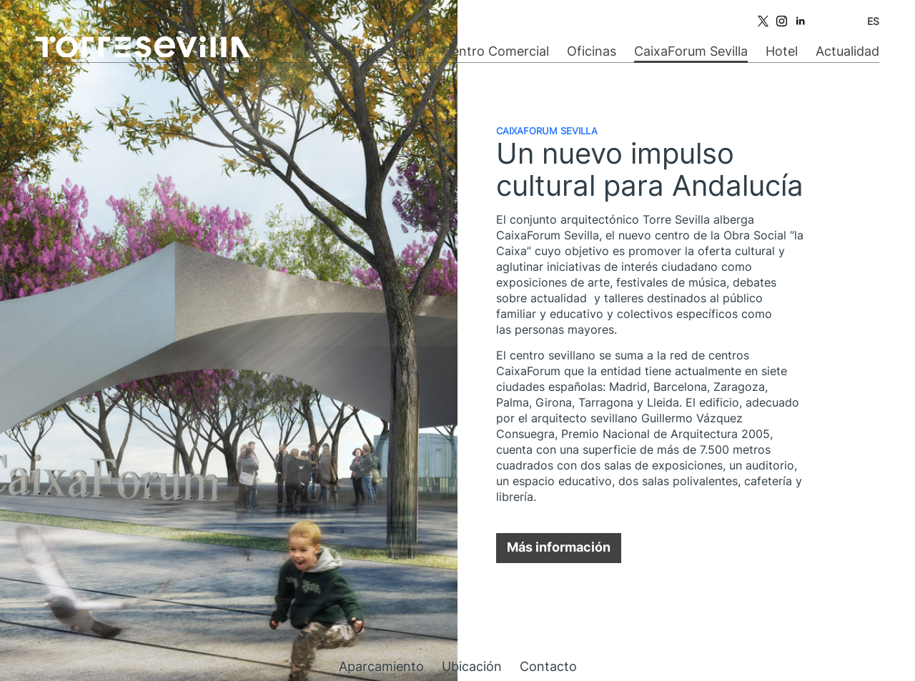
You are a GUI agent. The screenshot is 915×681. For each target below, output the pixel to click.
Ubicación (472, 666)
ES (873, 21)
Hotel (782, 51)
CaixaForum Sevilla (691, 51)
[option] (229, 340)
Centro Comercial (495, 51)
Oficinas (591, 51)
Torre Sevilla (387, 51)
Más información (558, 547)
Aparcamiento (381, 666)
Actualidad (847, 51)
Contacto (548, 666)
